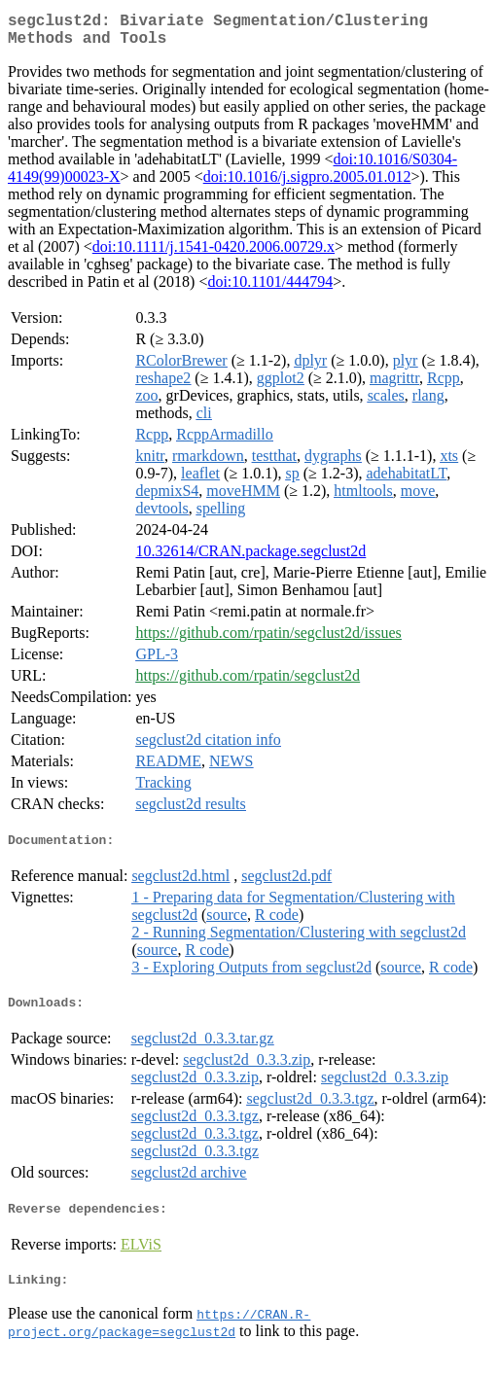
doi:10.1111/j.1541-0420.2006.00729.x (213, 254)
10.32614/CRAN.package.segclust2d (250, 558)
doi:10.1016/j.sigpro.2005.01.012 (307, 184)
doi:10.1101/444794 (270, 289)
